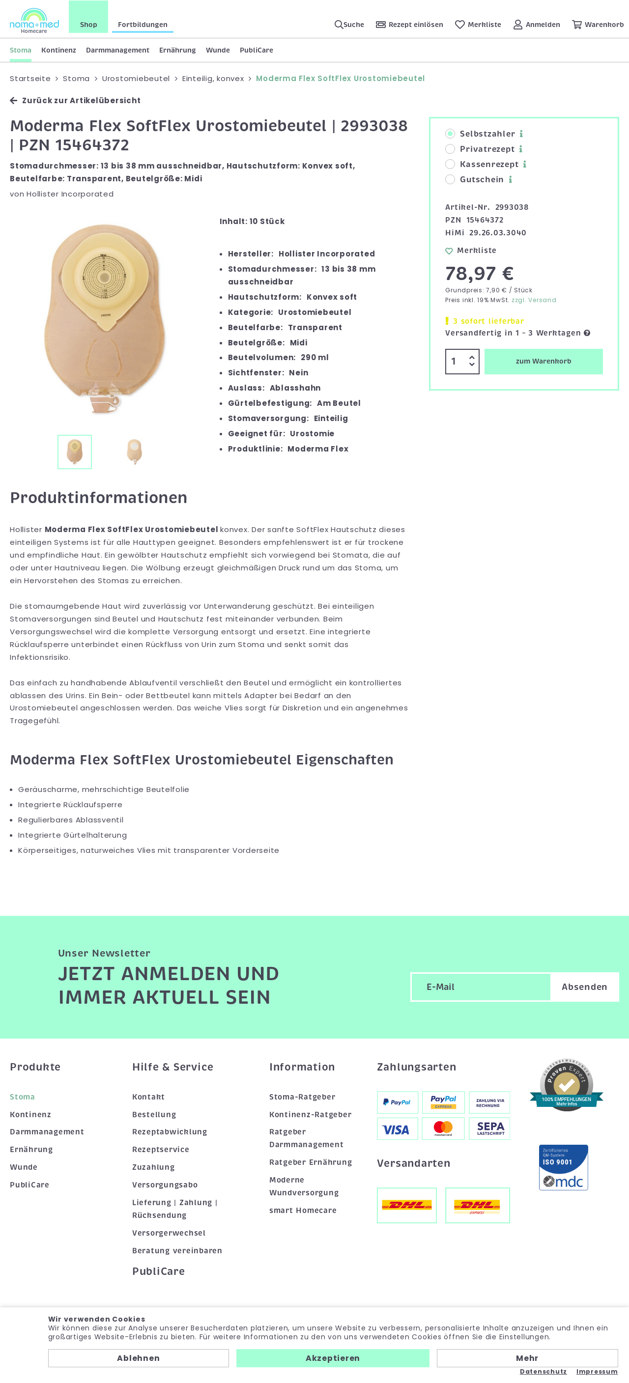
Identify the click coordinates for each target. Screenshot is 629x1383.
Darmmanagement (117, 49)
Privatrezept (480, 149)
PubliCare (256, 49)
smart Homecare (303, 1210)
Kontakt (148, 1096)
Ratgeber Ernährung (310, 1162)
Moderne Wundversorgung (304, 1186)
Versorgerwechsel (169, 1233)
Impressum (597, 1372)
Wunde (218, 49)
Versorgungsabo (165, 1185)
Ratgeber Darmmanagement (306, 1138)
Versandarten (414, 1163)
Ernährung (177, 49)
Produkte (35, 1067)
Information (302, 1067)
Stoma (20, 49)
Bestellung (154, 1114)
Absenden (585, 986)
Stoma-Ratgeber (302, 1096)
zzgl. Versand (534, 300)
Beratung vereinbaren (177, 1250)
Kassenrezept (481, 164)
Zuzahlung (153, 1167)
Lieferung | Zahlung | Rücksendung (175, 1209)
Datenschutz (543, 1372)
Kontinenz (58, 49)
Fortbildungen (143, 24)
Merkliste (471, 250)
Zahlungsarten (417, 1067)
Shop (88, 24)
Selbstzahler (480, 134)
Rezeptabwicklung (169, 1132)
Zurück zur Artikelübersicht (75, 100)
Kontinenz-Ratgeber (310, 1114)
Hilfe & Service (173, 1067)
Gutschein (474, 180)
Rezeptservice (161, 1149)
